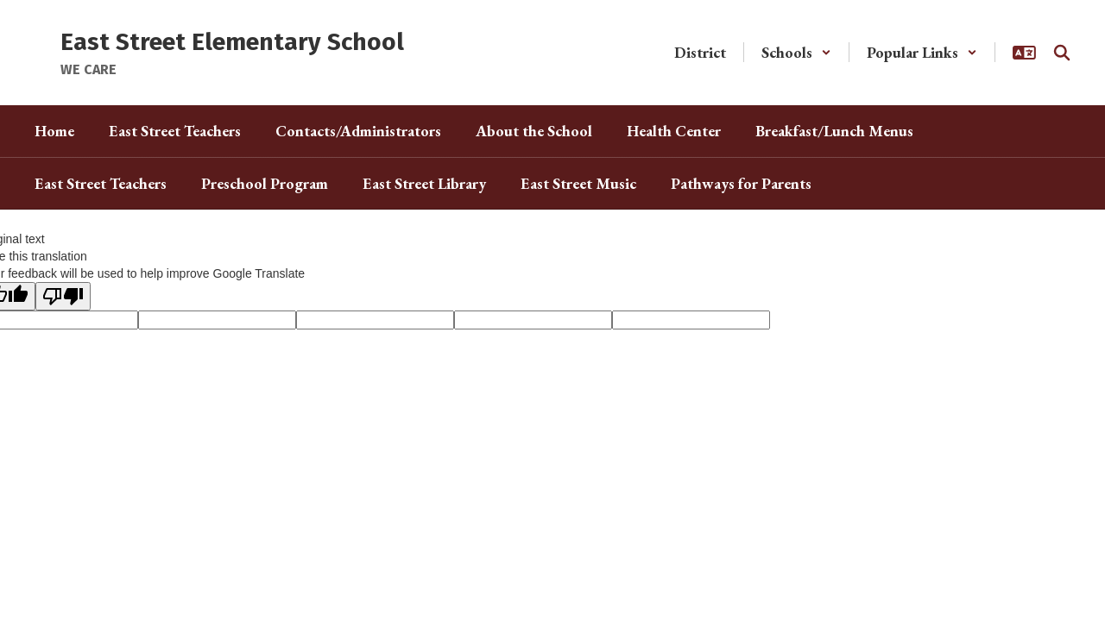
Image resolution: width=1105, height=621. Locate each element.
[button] (796, 52)
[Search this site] (1061, 52)
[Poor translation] (63, 296)
